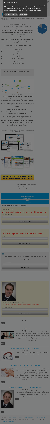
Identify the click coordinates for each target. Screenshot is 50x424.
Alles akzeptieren (23, 14)
